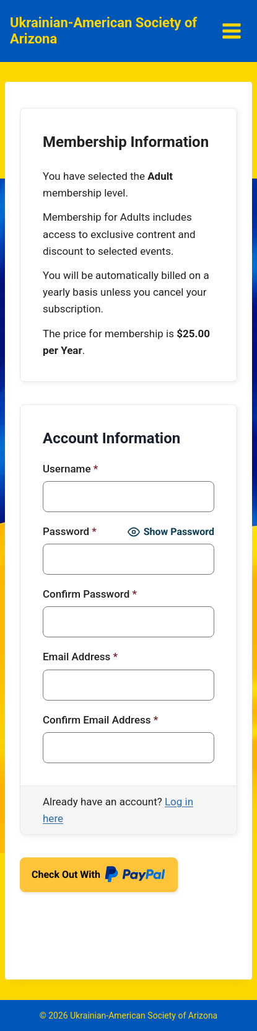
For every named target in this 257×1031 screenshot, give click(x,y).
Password (70, 531)
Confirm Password (90, 594)
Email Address (80, 656)
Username (70, 468)
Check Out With (99, 878)
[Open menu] (231, 31)
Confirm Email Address (100, 720)
